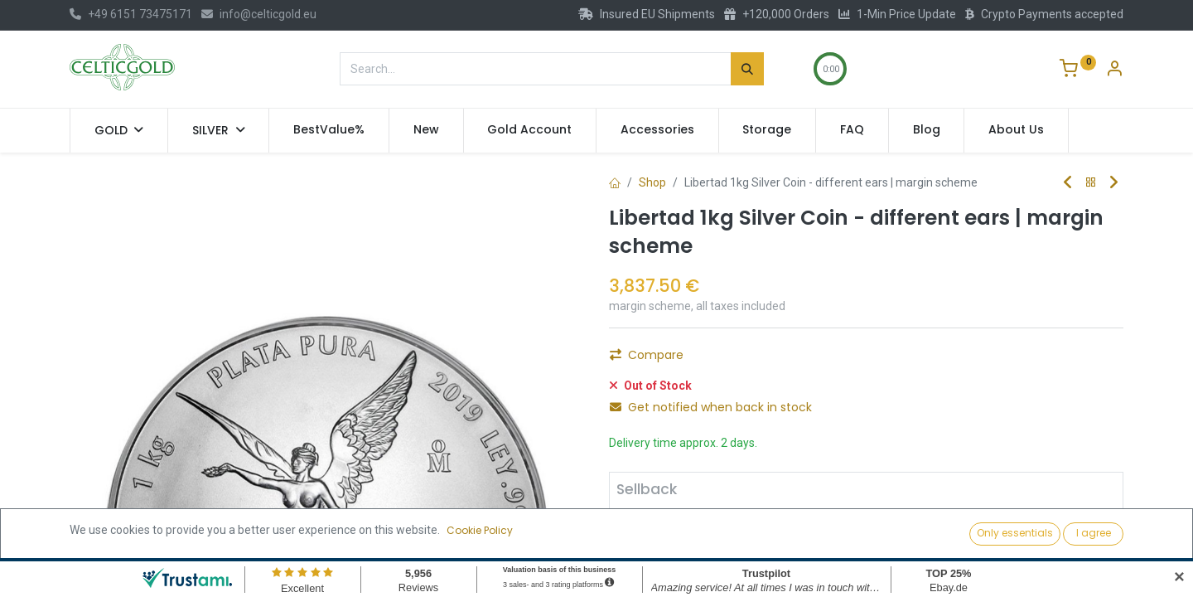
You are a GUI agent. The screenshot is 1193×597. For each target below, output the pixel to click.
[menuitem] (329, 130)
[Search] (747, 68)
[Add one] (725, 547)
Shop (652, 182)
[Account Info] (1114, 70)
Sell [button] (789, 546)
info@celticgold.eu (258, 14)
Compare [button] (646, 355)
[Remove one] (636, 547)
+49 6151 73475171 (131, 14)
